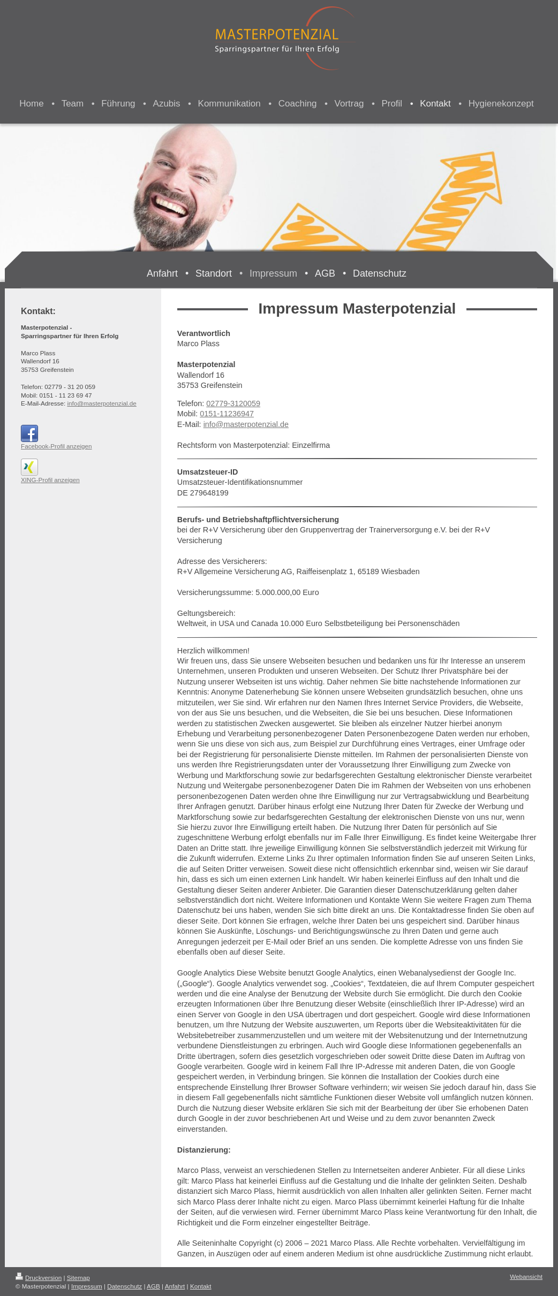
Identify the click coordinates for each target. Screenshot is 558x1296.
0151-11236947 (227, 413)
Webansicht (526, 1276)
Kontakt (201, 1286)
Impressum (86, 1286)
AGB (153, 1286)
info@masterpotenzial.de (246, 424)
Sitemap (78, 1277)
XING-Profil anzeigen (50, 479)
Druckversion (39, 1277)
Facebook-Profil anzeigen (56, 446)
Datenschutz (124, 1286)
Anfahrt (175, 1286)
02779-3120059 (233, 403)
